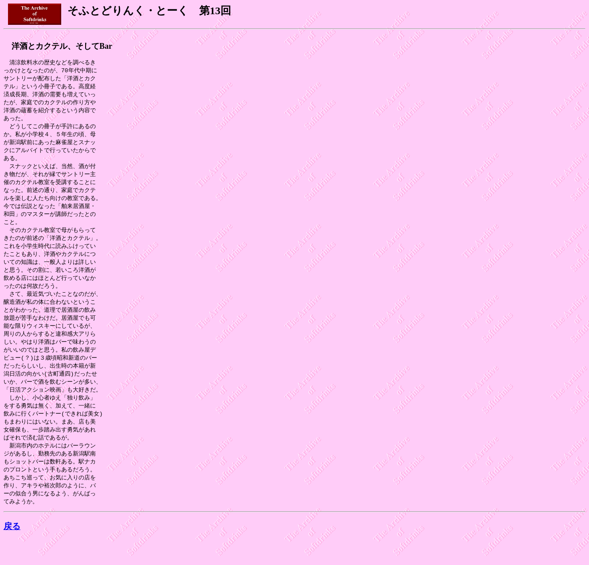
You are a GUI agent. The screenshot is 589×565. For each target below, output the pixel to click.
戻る (12, 551)
